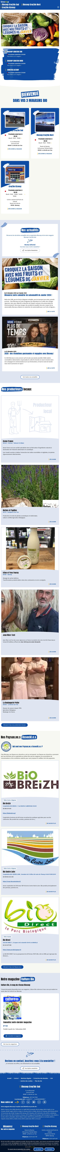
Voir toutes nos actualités (30, 377)
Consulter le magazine (13, 1036)
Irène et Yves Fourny (11, 573)
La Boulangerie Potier (11, 703)
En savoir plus (51, 823)
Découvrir (53, 459)
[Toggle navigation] (58, 8)
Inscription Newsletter (30, 250)
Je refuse (38, 1149)
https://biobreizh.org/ (9, 813)
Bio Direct (6, 940)
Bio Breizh (7, 803)
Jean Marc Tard (9, 635)
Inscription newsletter (30, 1068)
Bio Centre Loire (9, 872)
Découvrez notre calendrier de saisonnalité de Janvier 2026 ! (28, 295)
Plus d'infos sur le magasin (14, 56)
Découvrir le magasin (15, 149)
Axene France (8, 441)
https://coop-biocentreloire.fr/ (12, 881)
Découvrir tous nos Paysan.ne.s (12, 967)
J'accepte (49, 1149)
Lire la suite (51, 311)
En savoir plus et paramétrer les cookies (19, 1149)
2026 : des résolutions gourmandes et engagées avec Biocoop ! (29, 353)
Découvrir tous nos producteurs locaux (14, 725)
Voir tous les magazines (10, 1044)
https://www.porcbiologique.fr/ (12, 949)
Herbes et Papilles (10, 510)
